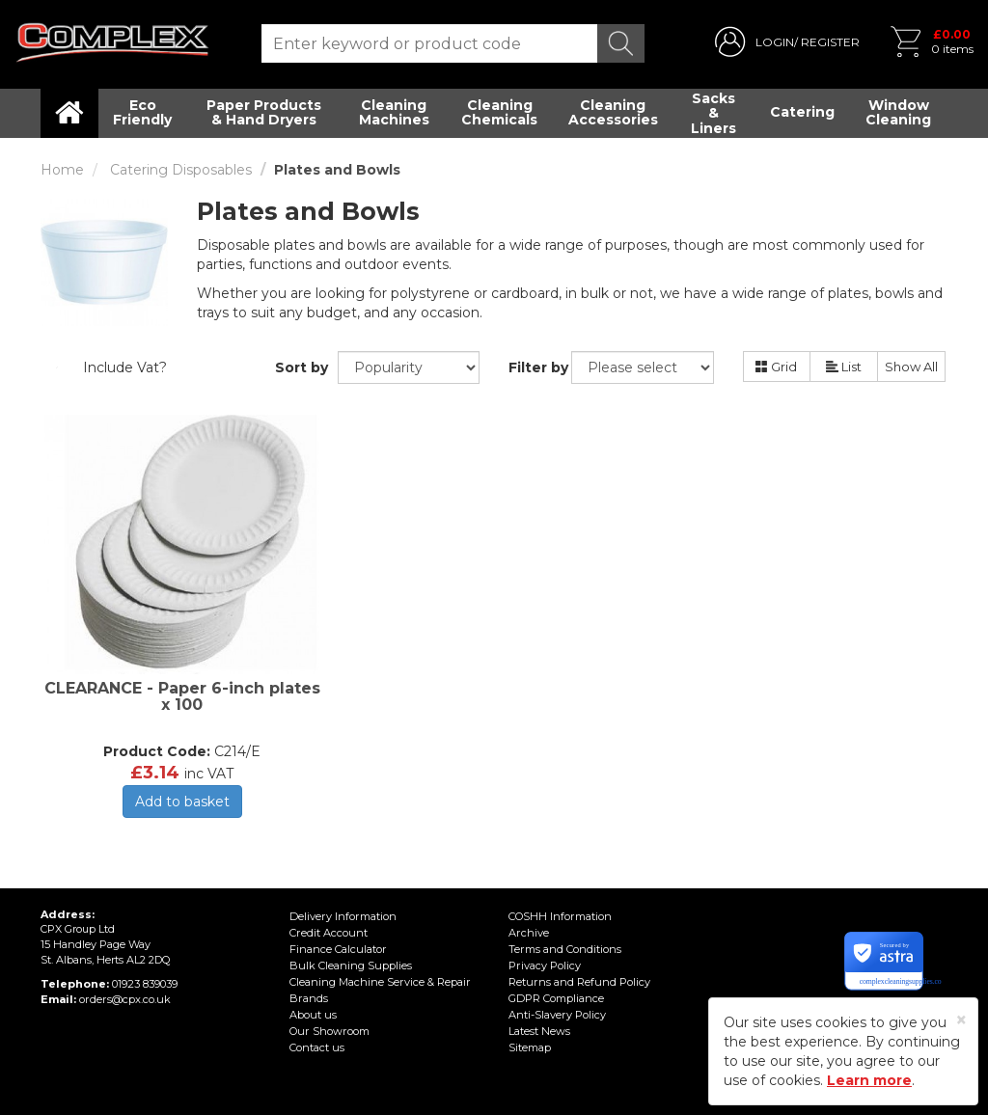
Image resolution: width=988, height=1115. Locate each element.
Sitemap (529, 1047)
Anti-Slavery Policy (556, 1014)
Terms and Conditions (564, 949)
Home (62, 169)
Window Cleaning (898, 112)
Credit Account (327, 932)
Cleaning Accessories (613, 112)
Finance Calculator (337, 949)
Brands (308, 998)
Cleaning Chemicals (499, 112)
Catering (802, 112)
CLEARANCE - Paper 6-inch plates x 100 (182, 697)
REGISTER (830, 42)
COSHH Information (559, 916)
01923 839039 (144, 984)
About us (312, 1014)
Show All (911, 366)
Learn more (869, 1080)
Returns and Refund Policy (577, 982)
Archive (528, 932)
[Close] (961, 1020)
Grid (776, 366)
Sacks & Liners (713, 113)
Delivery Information (341, 916)
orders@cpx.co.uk (123, 999)
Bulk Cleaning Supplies (349, 965)
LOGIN (774, 42)
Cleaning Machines (394, 112)
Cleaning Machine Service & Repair (379, 982)
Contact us (316, 1047)
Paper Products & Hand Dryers (263, 112)
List (844, 366)
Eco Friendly (142, 112)
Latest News (539, 1031)
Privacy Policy (544, 965)
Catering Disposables (181, 169)
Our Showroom (328, 1031)
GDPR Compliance (555, 998)
